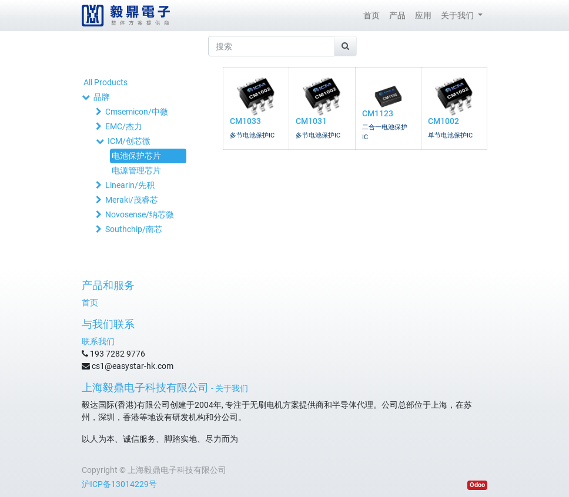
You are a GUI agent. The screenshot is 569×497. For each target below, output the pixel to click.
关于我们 (231, 388)
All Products (105, 82)
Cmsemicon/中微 (136, 111)
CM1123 (377, 113)
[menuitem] (371, 15)
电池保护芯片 (136, 155)
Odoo (477, 485)
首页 (90, 302)
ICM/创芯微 (129, 141)
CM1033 (245, 121)
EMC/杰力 (123, 126)
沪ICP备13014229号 (119, 484)
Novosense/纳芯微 (139, 214)
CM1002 (443, 121)
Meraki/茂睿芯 (131, 199)
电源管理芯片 (136, 170)
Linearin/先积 (130, 185)
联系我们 (98, 341)
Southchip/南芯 (133, 229)
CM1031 (311, 121)
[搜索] (345, 46)
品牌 (101, 97)
